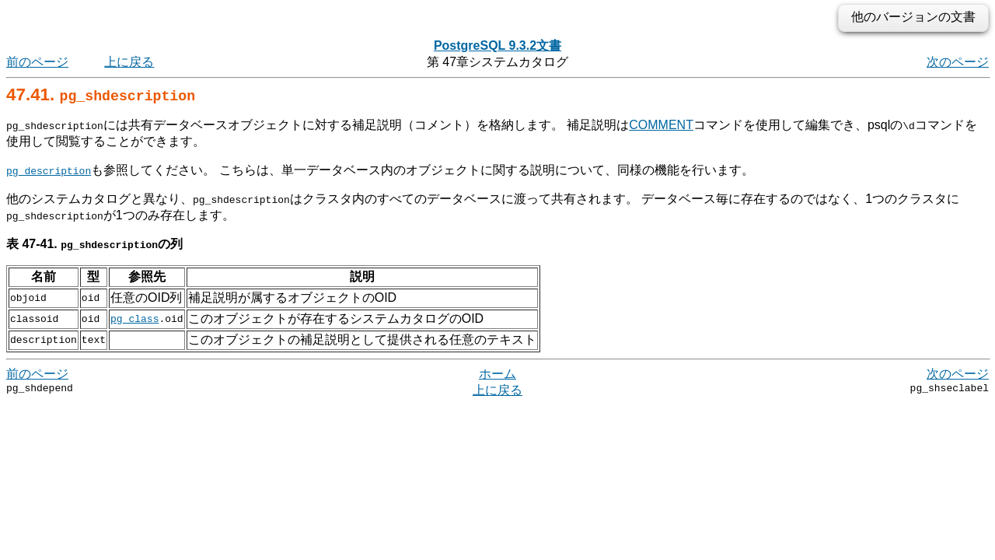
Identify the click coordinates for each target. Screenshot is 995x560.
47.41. (100, 94)
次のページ (958, 61)
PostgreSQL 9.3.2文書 (497, 45)
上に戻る (129, 61)
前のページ (37, 61)
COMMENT (661, 124)
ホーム (497, 373)
